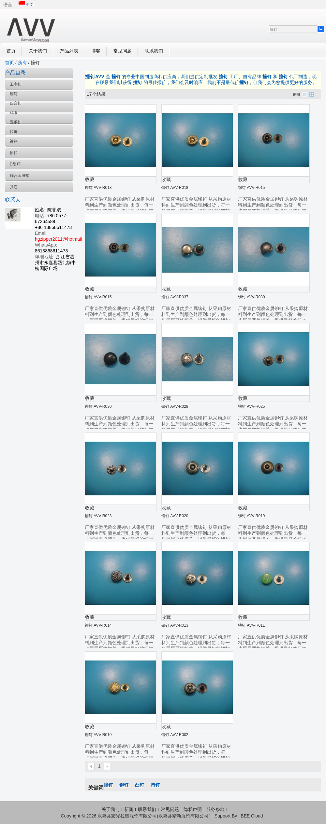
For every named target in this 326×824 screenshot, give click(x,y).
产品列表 (69, 50)
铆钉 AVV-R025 (251, 406)
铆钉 (123, 785)
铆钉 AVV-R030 (98, 406)
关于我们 (38, 50)
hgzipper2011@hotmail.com (63, 239)
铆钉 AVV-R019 (251, 516)
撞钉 (108, 785)
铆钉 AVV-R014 (98, 625)
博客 (95, 50)
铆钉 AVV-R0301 (252, 297)
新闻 (128, 809)
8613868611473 (51, 250)
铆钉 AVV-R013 (174, 625)
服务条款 (215, 809)
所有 (22, 62)
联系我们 (154, 50)
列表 (304, 94)
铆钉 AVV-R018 (98, 187)
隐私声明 (193, 809)
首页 (11, 50)
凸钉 (139, 785)
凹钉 (155, 785)
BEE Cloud (252, 815)
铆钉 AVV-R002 (174, 734)
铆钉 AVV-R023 (98, 516)
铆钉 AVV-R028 (174, 406)
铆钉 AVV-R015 (251, 187)
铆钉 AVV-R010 (98, 734)
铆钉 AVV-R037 (174, 297)
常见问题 (122, 50)
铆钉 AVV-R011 (251, 625)
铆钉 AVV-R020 (174, 516)
